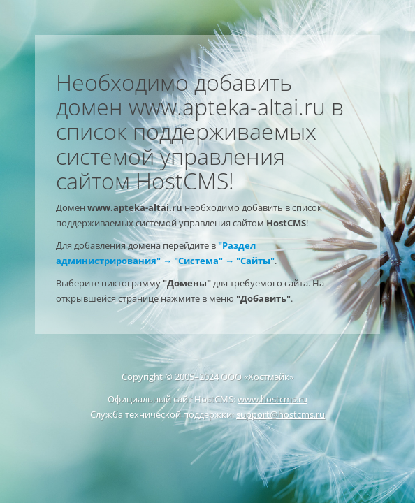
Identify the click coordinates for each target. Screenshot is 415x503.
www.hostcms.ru (272, 399)
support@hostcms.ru (280, 414)
